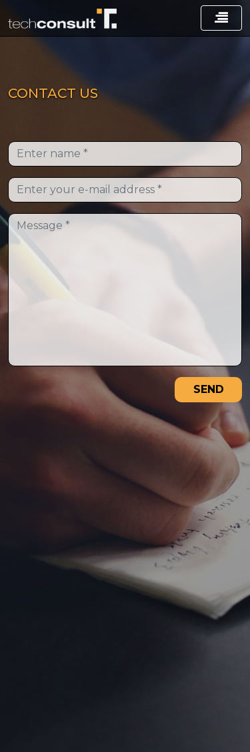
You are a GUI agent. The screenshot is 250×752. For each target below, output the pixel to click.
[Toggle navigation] (221, 18)
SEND (208, 389)
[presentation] (79, 395)
